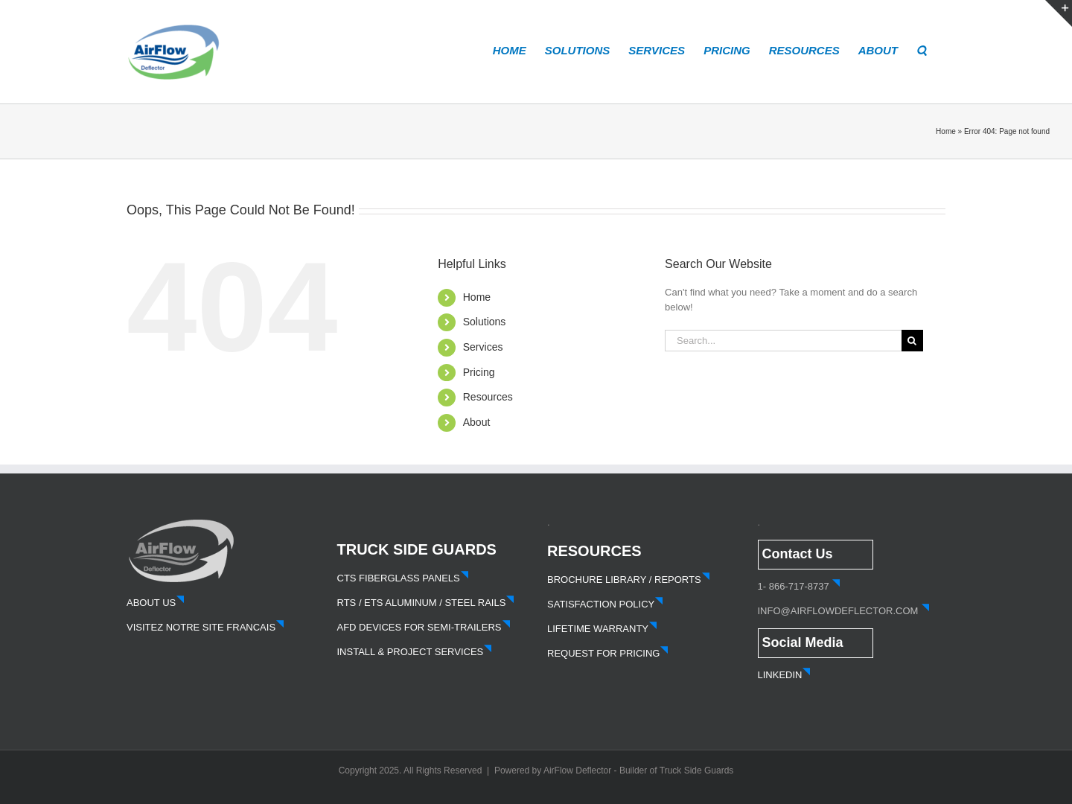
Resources (488, 397)
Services (483, 347)
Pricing (479, 372)
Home (946, 131)
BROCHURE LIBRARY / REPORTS (628, 579)
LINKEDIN (784, 674)
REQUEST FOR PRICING (608, 653)
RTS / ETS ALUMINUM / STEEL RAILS (426, 602)
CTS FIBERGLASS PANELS (403, 578)
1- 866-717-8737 (793, 586)
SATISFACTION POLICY (605, 604)
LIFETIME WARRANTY (602, 628)
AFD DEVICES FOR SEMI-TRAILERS (424, 627)
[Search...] (783, 340)
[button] (921, 49)
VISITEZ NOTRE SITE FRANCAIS (205, 627)
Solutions (484, 322)
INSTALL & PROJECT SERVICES (415, 651)
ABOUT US (156, 602)
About (477, 422)
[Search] (912, 340)
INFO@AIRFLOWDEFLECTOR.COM (838, 610)
